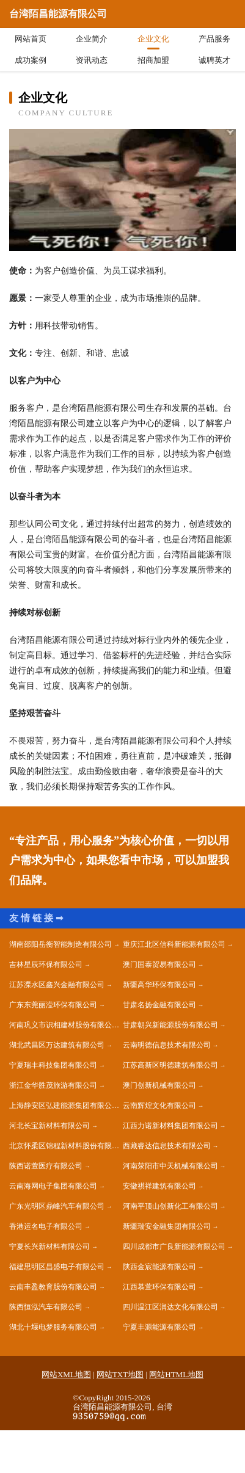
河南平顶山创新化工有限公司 (170, 1206)
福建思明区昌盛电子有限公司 (56, 1266)
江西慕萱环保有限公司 (159, 1287)
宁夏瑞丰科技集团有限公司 (53, 1065)
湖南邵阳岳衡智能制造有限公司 (60, 944)
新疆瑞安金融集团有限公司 (167, 1226)
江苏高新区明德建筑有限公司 (170, 1065)
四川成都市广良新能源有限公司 (174, 1246)
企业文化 (153, 38)
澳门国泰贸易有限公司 (159, 964)
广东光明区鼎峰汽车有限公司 (56, 1206)
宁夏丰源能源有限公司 (159, 1327)
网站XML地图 (66, 1374)
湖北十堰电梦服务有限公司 (53, 1327)
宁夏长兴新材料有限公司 (49, 1246)
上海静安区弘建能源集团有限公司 (64, 1105)
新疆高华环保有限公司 (159, 984)
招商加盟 (153, 60)
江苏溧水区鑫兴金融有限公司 (56, 984)
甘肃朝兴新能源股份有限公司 (170, 1025)
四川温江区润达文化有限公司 (170, 1307)
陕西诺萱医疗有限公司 (45, 1166)
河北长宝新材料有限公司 (49, 1125)
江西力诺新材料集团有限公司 (170, 1125)
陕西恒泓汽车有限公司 (45, 1307)
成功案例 (30, 60)
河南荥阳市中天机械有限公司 (170, 1166)
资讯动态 (92, 60)
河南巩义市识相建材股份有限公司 (64, 1025)
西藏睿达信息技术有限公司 (167, 1146)
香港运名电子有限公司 (45, 1226)
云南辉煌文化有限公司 (159, 1105)
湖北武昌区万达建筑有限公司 (56, 1045)
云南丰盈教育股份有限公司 (53, 1287)
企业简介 (92, 38)
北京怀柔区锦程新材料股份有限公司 (66, 1146)
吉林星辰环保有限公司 (45, 964)
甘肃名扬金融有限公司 (159, 1005)
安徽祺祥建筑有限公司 (159, 1186)
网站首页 (30, 38)
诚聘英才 (214, 60)
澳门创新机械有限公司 (159, 1085)
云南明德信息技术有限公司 (167, 1045)
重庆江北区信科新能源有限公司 (174, 944)
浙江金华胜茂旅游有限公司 (53, 1085)
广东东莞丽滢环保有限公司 (53, 1005)
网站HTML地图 (176, 1374)
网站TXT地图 (120, 1374)
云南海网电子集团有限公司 (53, 1186)
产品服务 (214, 38)
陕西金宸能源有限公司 (159, 1266)
